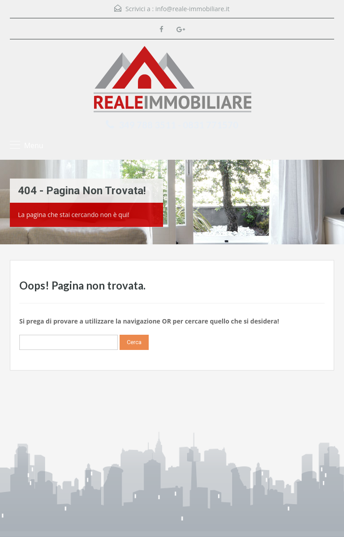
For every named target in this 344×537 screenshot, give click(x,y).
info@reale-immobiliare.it (192, 8)
